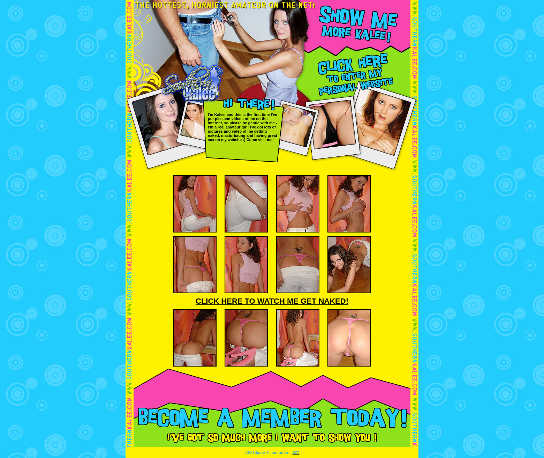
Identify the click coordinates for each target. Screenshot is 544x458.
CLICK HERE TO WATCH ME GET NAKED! (272, 301)
